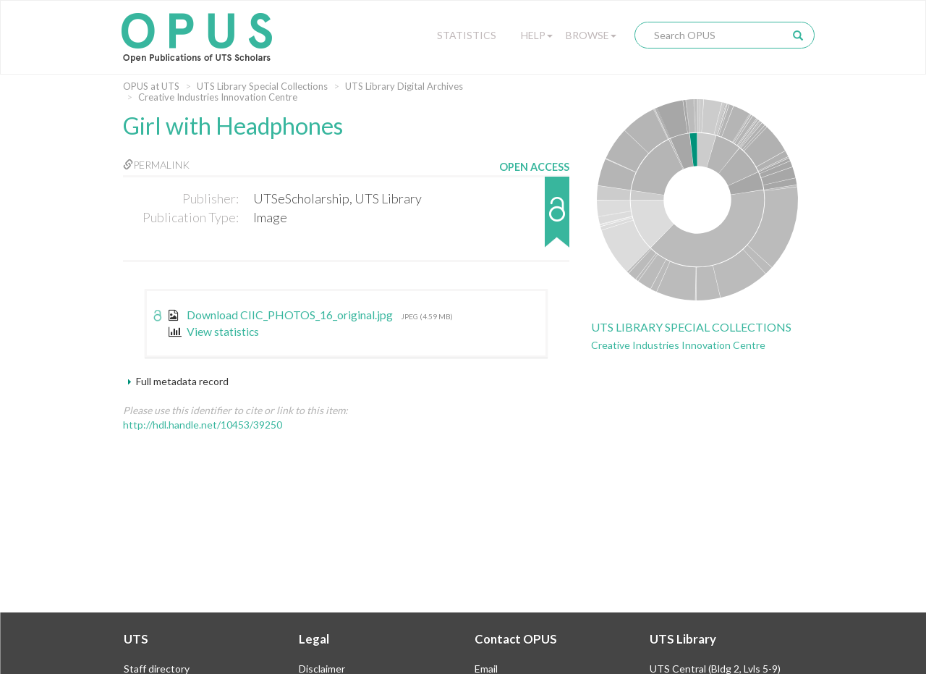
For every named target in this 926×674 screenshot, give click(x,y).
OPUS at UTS (151, 86)
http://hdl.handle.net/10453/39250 (202, 424)
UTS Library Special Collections (262, 86)
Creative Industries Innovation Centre (217, 97)
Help (537, 35)
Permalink (156, 165)
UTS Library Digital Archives (404, 86)
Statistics (466, 35)
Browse (591, 35)
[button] (534, 219)
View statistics (214, 331)
